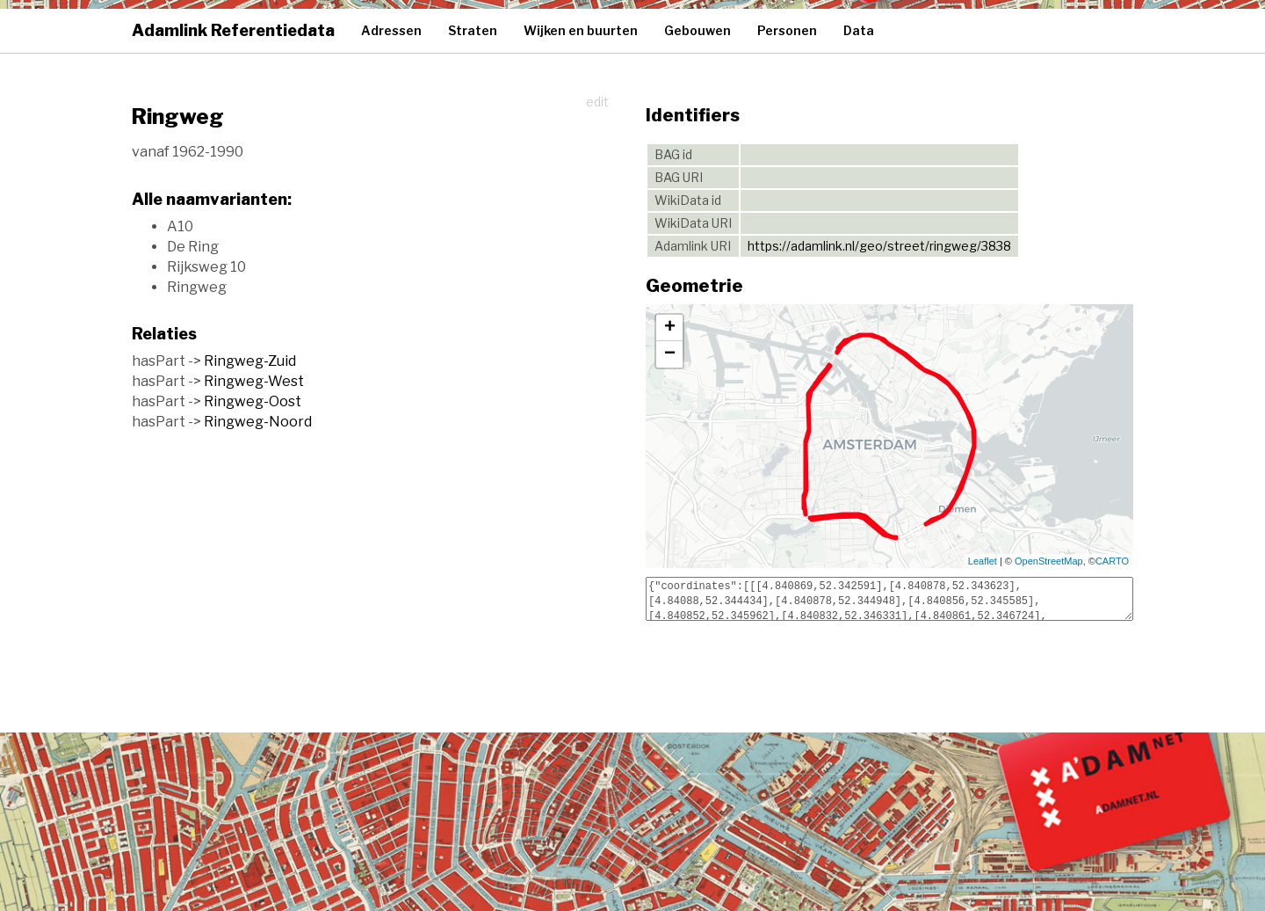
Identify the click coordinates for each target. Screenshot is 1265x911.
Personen (787, 30)
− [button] (670, 354)
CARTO (1112, 561)
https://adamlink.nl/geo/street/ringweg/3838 (879, 245)
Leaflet (982, 561)
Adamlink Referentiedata (233, 30)
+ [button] (670, 328)
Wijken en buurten (581, 30)
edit (597, 101)
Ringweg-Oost (252, 401)
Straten (472, 30)
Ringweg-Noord (258, 421)
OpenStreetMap (1049, 561)
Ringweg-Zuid (250, 361)
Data (858, 30)
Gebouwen (697, 30)
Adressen (391, 30)
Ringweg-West (254, 381)
